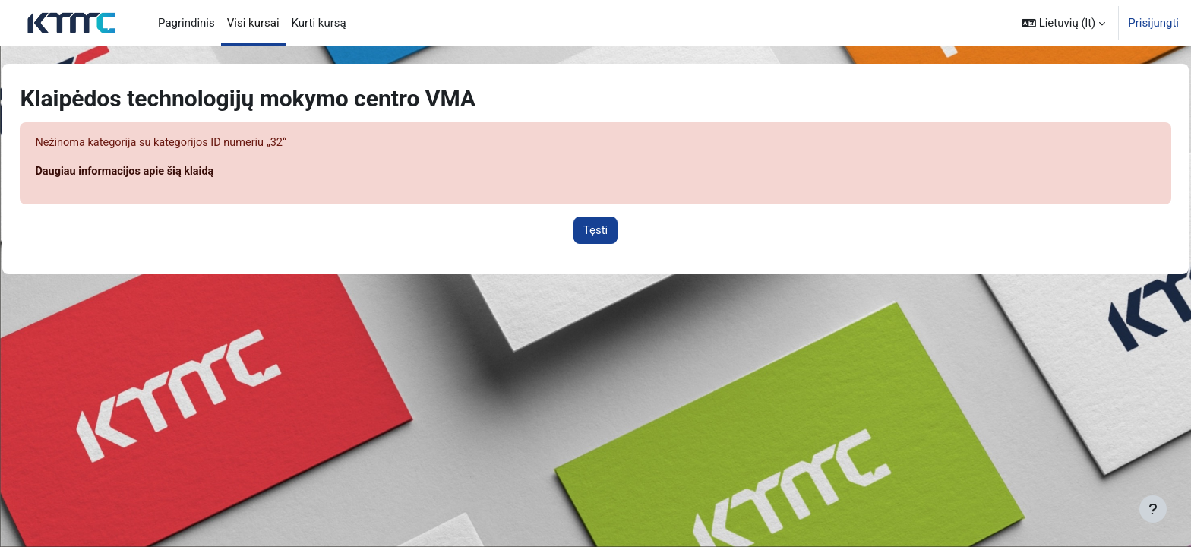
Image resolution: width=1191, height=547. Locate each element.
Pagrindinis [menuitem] (186, 23)
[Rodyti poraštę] (1153, 509)
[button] (1063, 23)
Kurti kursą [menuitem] (319, 23)
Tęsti (595, 231)
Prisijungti (1153, 23)
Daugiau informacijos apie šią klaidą (161, 172)
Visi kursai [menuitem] (253, 23)
